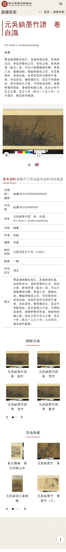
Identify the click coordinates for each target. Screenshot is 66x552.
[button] (29, 164)
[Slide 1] (13, 417)
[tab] (9, 179)
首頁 (47, 12)
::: (40, 11)
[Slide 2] (16, 417)
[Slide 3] (19, 509)
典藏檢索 (59, 12)
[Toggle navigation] (61, 4)
